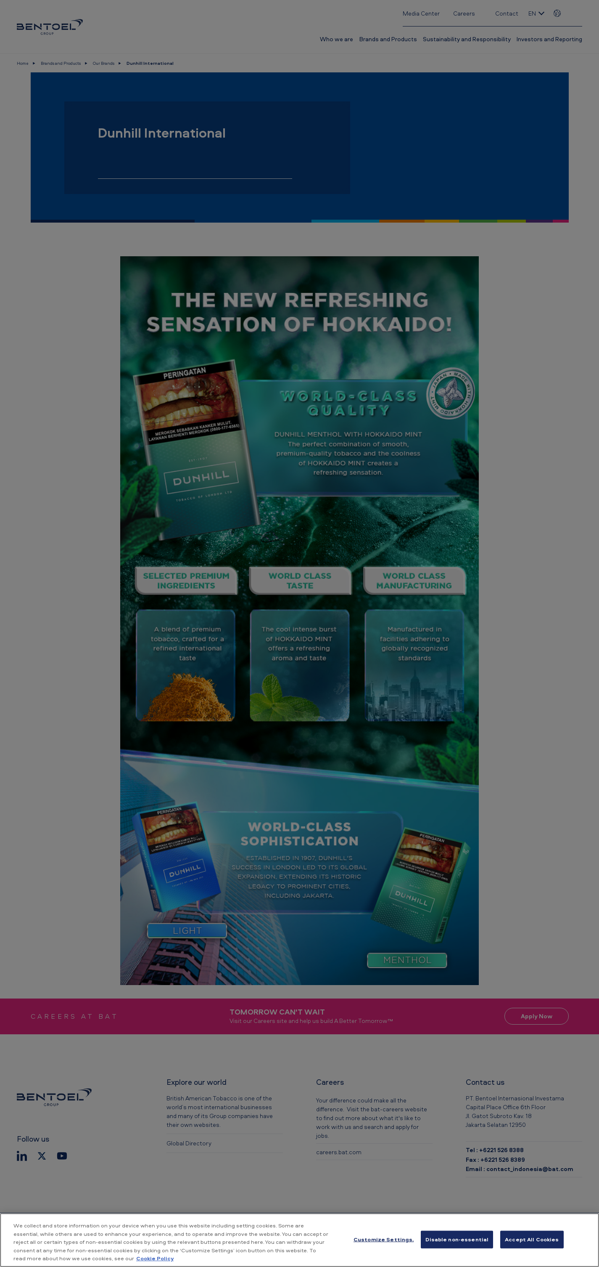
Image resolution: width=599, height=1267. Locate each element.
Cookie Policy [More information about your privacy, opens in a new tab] (155, 1258)
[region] (299, 1240)
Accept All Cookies (532, 1239)
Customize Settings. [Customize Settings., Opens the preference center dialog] (384, 1239)
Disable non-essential (456, 1239)
